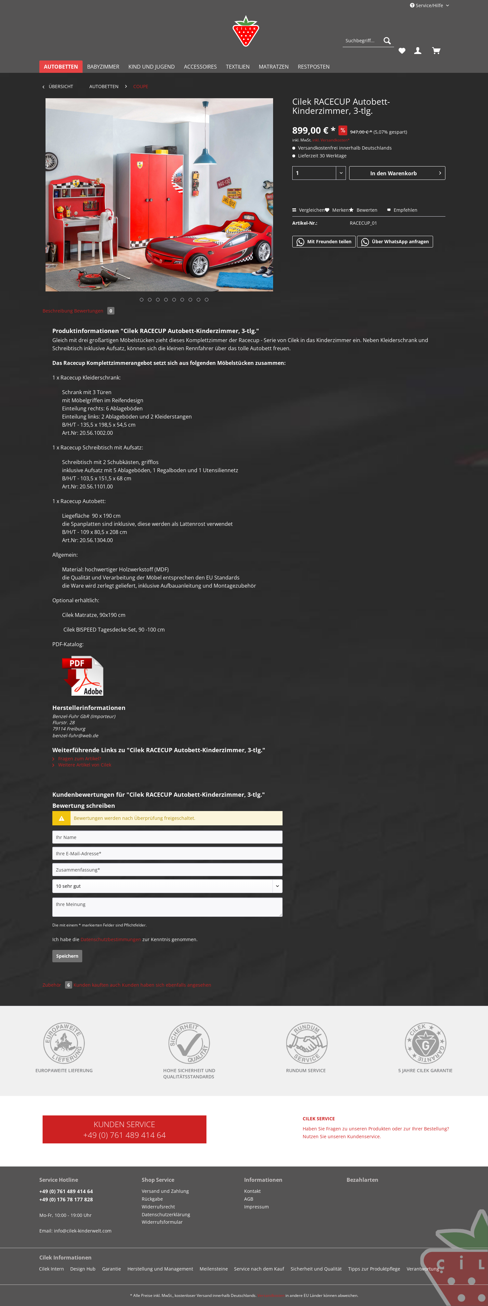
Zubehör (58, 985)
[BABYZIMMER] (103, 66)
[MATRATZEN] (273, 66)
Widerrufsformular (162, 1222)
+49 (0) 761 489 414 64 (124, 1134)
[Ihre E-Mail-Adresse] (167, 853)
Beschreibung (58, 311)
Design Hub (83, 1269)
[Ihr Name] (167, 837)
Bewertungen (94, 311)
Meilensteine (214, 1269)
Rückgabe (152, 1199)
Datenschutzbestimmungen (111, 939)
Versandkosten (270, 1295)
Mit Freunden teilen (324, 242)
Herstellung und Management (160, 1269)
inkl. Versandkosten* (331, 140)
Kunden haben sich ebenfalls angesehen (166, 985)
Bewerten (364, 210)
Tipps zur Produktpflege (374, 1269)
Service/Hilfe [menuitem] (427, 5)
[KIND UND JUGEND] (151, 66)
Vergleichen (308, 210)
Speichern (67, 956)
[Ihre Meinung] (167, 907)
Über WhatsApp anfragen (395, 242)
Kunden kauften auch (97, 985)
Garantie (111, 1269)
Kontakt (252, 1191)
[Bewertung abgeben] (167, 886)
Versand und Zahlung (165, 1191)
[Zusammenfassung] (167, 869)
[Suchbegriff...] (368, 40)
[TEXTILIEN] (237, 66)
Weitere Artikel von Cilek (81, 765)
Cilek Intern (51, 1269)
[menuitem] (368, 43)
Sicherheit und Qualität (316, 1269)
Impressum (256, 1207)
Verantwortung (423, 1269)
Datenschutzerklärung (166, 1214)
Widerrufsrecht (158, 1207)
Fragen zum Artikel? (76, 758)
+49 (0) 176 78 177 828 (66, 1199)
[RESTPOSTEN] (313, 66)
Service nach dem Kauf (259, 1269)
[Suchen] (387, 40)
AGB (248, 1199)
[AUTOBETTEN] (61, 66)
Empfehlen (402, 210)
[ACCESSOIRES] (200, 66)
